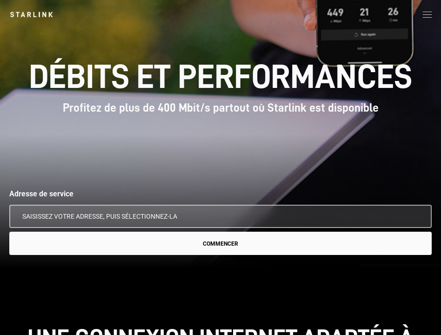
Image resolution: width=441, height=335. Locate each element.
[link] (31, 14)
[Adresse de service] (220, 216)
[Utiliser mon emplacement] (418, 216)
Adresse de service (41, 193)
